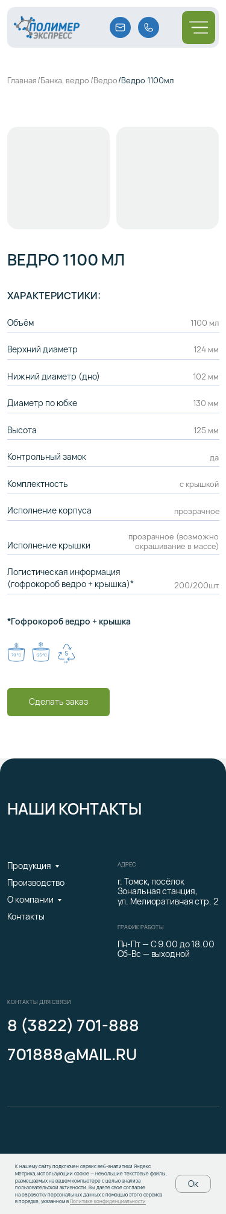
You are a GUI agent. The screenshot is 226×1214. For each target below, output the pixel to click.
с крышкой (199, 483)
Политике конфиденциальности (108, 1201)
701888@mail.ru (72, 1054)
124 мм (206, 349)
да (214, 457)
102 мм (206, 376)
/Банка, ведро (63, 80)
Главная (22, 80)
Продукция (29, 865)
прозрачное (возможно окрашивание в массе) (173, 541)
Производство (35, 882)
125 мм (206, 430)
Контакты (26, 916)
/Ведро (104, 80)
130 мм (206, 403)
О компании (30, 899)
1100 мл (204, 322)
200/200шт (196, 585)
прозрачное (197, 511)
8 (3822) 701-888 (73, 1025)
